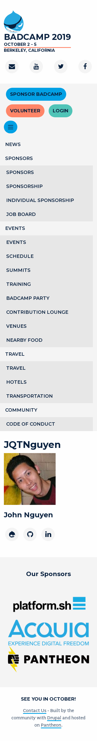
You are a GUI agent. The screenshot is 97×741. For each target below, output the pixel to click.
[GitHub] (30, 534)
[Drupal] (12, 534)
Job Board (21, 214)
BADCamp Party (27, 298)
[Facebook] (85, 66)
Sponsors (19, 158)
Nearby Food (24, 340)
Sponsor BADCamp (36, 94)
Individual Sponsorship (40, 200)
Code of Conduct (30, 424)
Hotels (16, 382)
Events (15, 228)
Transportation (29, 396)
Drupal (54, 717)
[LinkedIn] (48, 534)
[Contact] (12, 66)
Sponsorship (24, 186)
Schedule (20, 256)
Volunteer (25, 111)
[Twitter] (61, 66)
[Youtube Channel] (36, 66)
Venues (16, 326)
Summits (18, 270)
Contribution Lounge (37, 312)
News (13, 144)
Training (18, 284)
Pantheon (51, 725)
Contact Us (34, 710)
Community (21, 410)
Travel (15, 354)
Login (60, 111)
